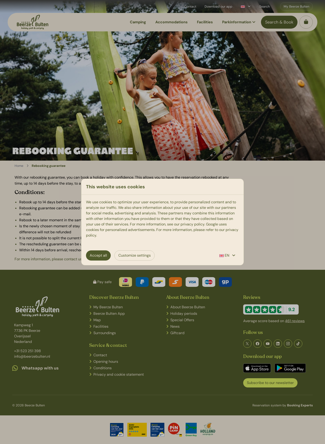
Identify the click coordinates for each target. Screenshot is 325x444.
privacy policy (192, 224)
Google (212, 224)
